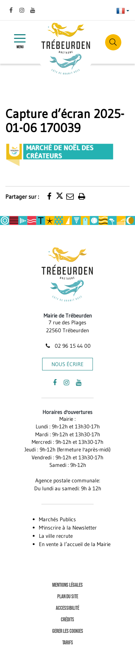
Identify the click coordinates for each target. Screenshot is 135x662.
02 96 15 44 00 (67, 345)
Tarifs (67, 642)
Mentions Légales (67, 585)
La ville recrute (56, 535)
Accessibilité (67, 608)
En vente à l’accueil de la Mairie (75, 544)
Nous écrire (67, 364)
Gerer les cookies (67, 631)
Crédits (67, 619)
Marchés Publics (57, 519)
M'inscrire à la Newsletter (68, 527)
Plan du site (67, 596)
